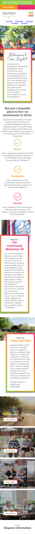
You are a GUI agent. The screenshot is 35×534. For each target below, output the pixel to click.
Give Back (14, 23)
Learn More (10, 420)
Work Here (29, 21)
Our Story (24, 23)
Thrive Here (19, 21)
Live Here (9, 21)
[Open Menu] (31, 16)
